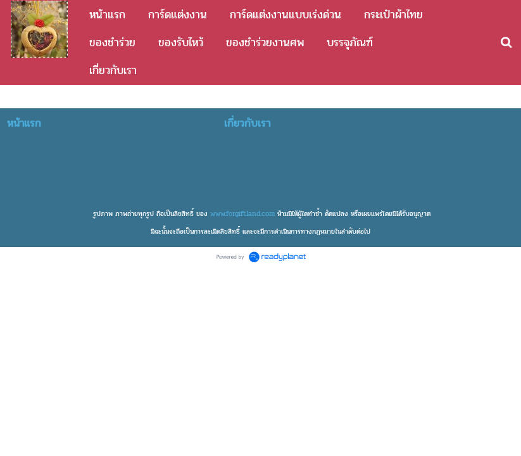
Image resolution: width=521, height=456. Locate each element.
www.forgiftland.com (242, 213)
